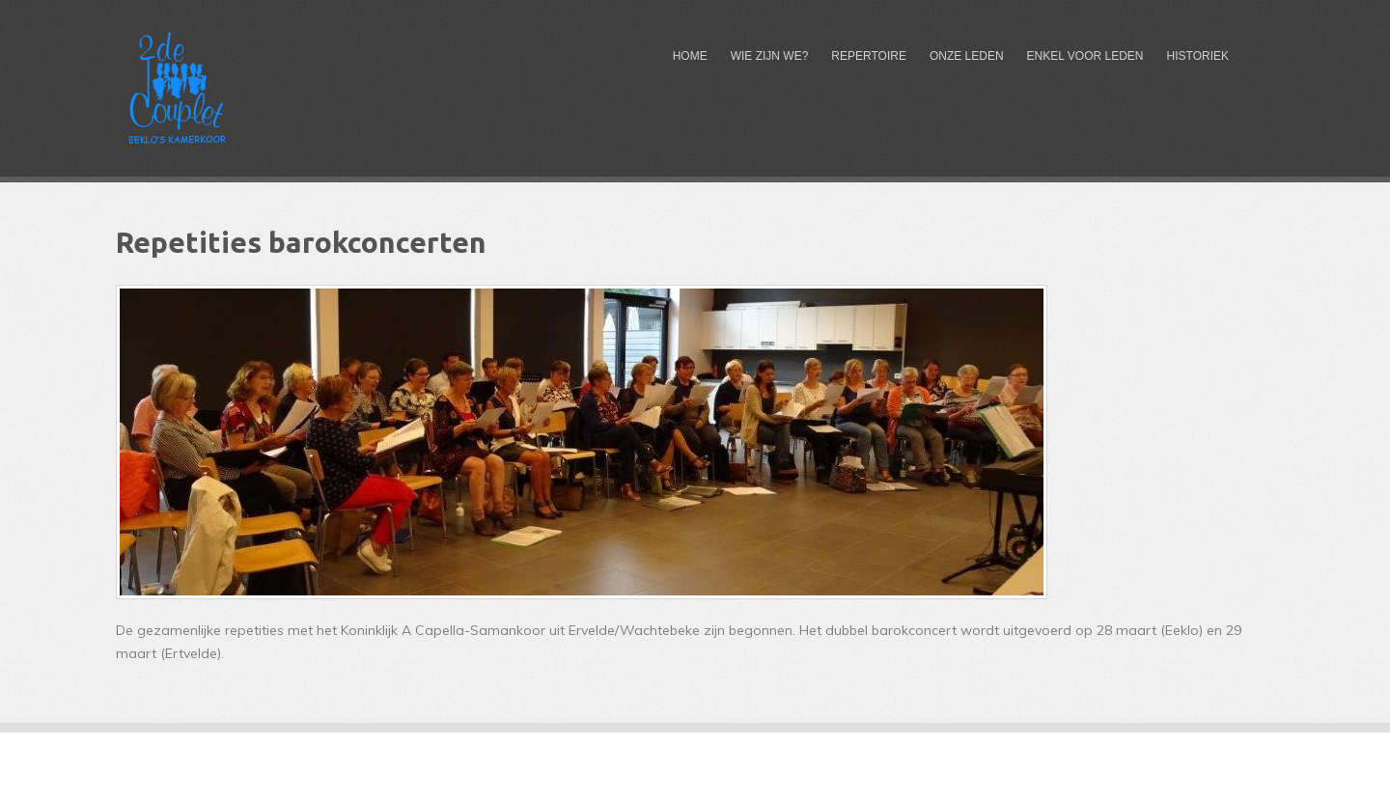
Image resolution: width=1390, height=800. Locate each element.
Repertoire (868, 56)
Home (690, 56)
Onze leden (967, 56)
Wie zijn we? (770, 56)
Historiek (1198, 56)
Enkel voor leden (1085, 56)
